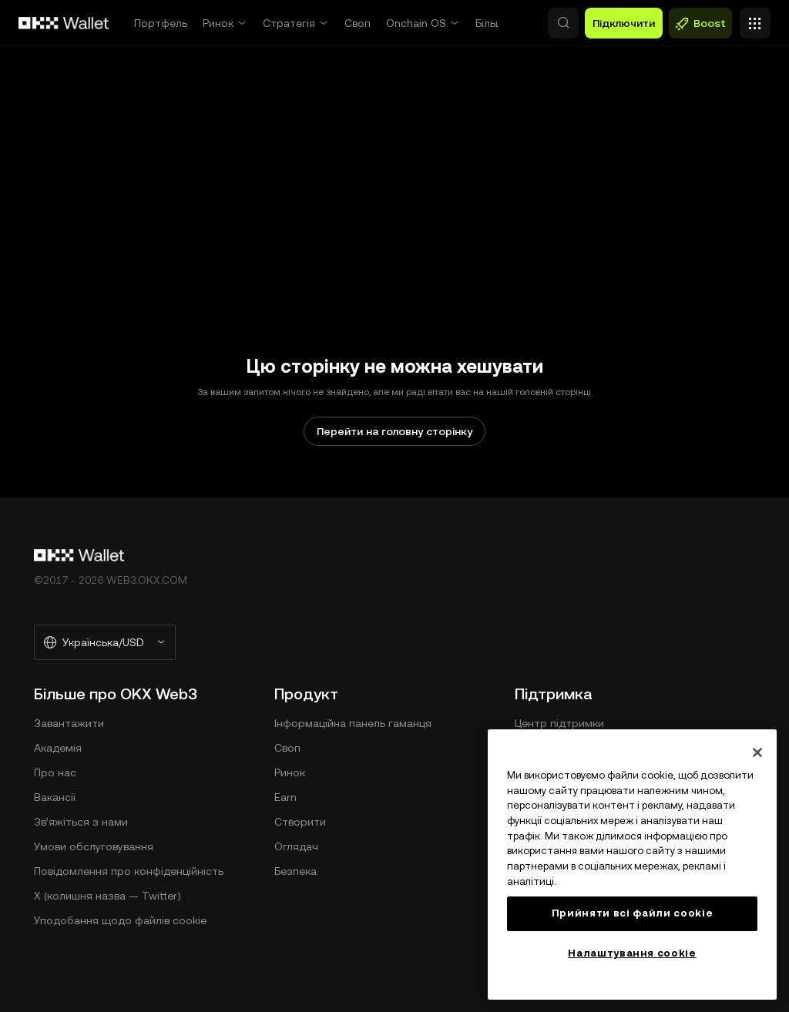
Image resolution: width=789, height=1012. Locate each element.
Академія (58, 748)
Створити (300, 822)
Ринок (218, 23)
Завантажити (69, 723)
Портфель (160, 23)
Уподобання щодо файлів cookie (120, 920)
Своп (357, 23)
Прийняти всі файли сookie (632, 913)
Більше (492, 23)
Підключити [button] (624, 23)
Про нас (55, 772)
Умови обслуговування (93, 846)
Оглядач (296, 846)
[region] (632, 864)
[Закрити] (757, 752)
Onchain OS (416, 23)
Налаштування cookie (632, 953)
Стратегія (289, 23)
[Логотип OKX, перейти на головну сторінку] (63, 23)
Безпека (295, 871)
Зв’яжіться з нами (81, 822)
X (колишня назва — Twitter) (107, 896)
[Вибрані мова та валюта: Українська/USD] (105, 642)
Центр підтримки (559, 723)
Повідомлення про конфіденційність (128, 871)
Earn (285, 797)
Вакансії (55, 797)
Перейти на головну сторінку (394, 431)
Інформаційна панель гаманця (352, 723)
